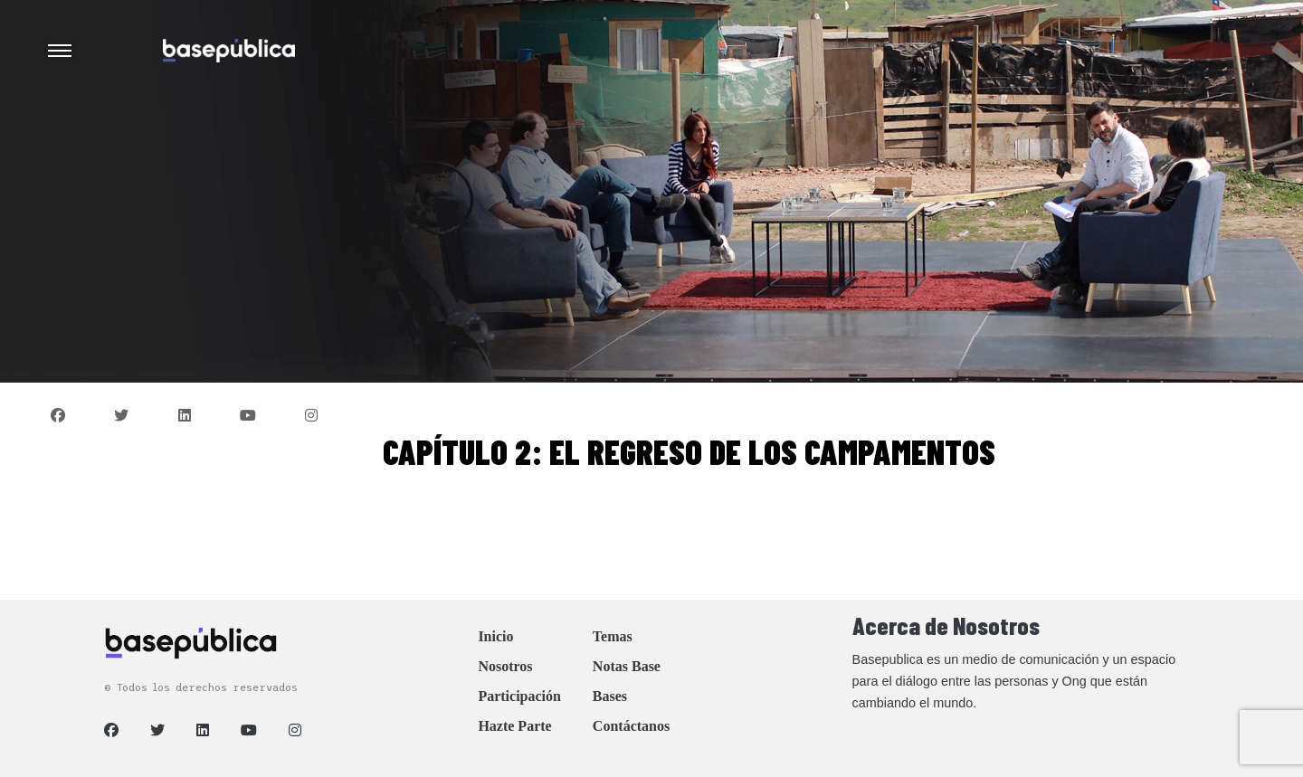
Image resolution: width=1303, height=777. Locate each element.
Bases (610, 696)
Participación (519, 696)
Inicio (495, 636)
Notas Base (627, 666)
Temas (612, 636)
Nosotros (505, 666)
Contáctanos (631, 726)
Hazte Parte (514, 726)
